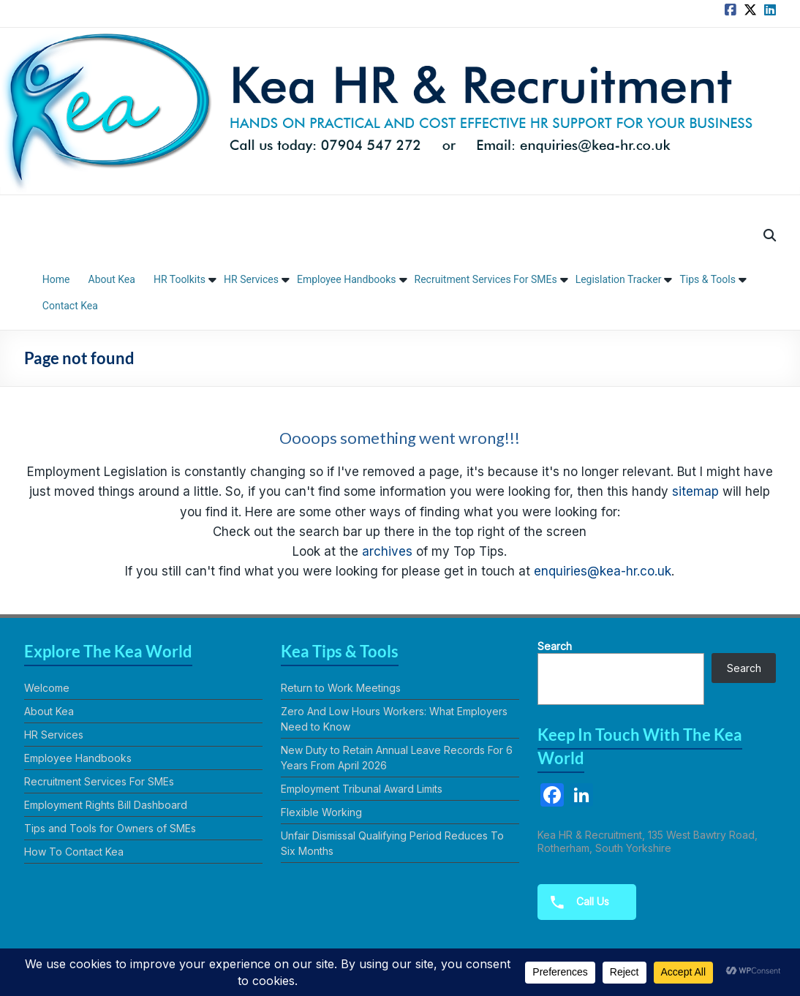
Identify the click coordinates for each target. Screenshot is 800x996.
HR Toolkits (179, 279)
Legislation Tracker (619, 279)
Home (56, 279)
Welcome (46, 688)
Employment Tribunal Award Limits (361, 788)
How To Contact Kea (74, 851)
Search (554, 646)
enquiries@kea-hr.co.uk (602, 571)
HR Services (251, 279)
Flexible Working (321, 812)
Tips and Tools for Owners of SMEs (110, 828)
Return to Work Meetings (341, 688)
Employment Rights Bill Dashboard (105, 805)
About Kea (111, 279)
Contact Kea (70, 306)
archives (387, 551)
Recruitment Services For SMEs (486, 279)
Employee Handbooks (346, 279)
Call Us (575, 902)
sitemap (695, 491)
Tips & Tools (707, 279)
